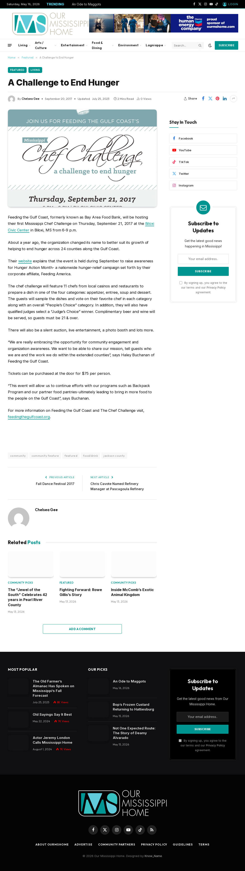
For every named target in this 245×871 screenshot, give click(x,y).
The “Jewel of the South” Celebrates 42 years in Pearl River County (27, 596)
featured (71, 455)
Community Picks (20, 582)
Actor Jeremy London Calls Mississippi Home (52, 739)
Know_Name (153, 855)
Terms (206, 843)
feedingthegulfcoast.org (29, 416)
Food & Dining (97, 45)
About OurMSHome (51, 843)
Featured (17, 70)
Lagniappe (154, 45)
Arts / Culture (41, 45)
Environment (128, 45)
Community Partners (117, 843)
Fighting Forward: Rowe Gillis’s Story (81, 591)
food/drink (90, 455)
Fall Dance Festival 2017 (54, 483)
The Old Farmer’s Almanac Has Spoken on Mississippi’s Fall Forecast (53, 687)
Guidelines (184, 843)
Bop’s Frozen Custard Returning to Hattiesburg (133, 706)
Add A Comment (82, 628)
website (25, 260)
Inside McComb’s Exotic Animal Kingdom (132, 591)
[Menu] (10, 45)
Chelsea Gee (30, 98)
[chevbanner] (163, 31)
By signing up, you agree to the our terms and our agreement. (203, 287)
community (18, 455)
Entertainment (73, 45)
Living (23, 45)
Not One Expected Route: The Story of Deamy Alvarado (134, 732)
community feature (45, 455)
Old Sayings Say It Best (52, 714)
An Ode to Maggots (86, 4)
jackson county (114, 455)
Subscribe (226, 45)
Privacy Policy (216, 287)
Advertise (83, 843)
